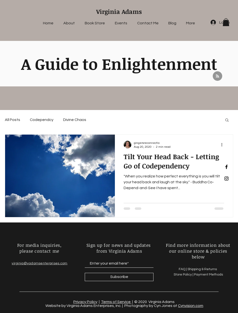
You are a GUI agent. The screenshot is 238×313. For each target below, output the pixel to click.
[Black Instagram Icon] (226, 178)
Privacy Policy (85, 302)
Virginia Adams (119, 11)
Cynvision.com (190, 306)
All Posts (12, 120)
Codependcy (41, 120)
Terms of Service (116, 302)
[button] (226, 22)
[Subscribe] (119, 277)
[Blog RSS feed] (217, 76)
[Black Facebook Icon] (226, 167)
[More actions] (223, 144)
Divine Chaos (74, 120)
